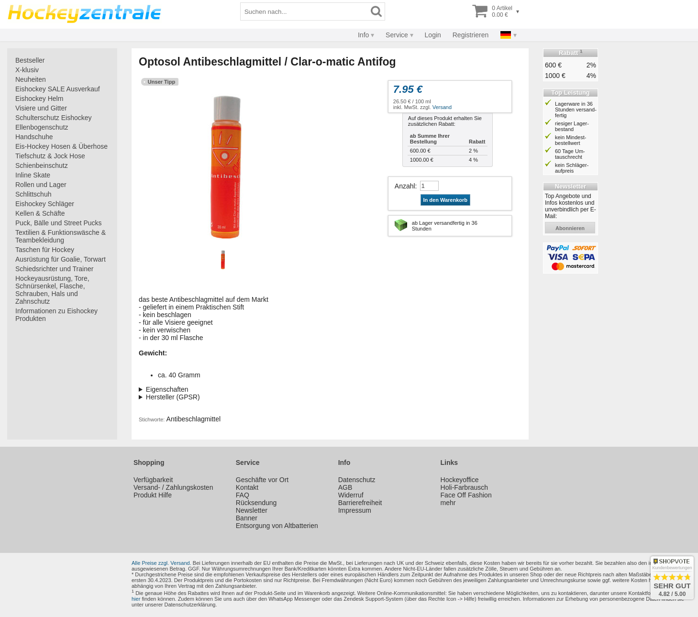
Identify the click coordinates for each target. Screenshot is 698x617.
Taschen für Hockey (44, 249)
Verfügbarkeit (153, 480)
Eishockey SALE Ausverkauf (57, 89)
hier (136, 599)
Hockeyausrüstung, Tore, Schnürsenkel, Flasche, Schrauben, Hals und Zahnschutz (52, 290)
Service (397, 35)
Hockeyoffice (460, 480)
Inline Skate (32, 175)
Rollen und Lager (40, 184)
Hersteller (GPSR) (173, 397)
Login (433, 35)
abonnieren (570, 228)
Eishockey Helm (39, 98)
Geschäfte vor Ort (262, 480)
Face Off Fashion (466, 495)
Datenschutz (357, 480)
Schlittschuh (33, 194)
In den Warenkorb (445, 200)
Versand (442, 107)
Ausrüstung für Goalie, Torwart (60, 259)
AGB (345, 487)
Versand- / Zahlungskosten (173, 487)
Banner (246, 518)
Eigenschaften (167, 389)
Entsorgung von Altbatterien (277, 525)
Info (363, 35)
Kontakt (247, 487)
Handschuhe (34, 137)
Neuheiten (30, 79)
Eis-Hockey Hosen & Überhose (61, 146)
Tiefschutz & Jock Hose (50, 156)
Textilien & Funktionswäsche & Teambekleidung (60, 236)
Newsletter (251, 510)
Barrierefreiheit (360, 503)
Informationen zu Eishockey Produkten (56, 314)
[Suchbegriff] (304, 11)
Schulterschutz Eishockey (53, 117)
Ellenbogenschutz (41, 127)
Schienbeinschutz (41, 165)
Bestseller (29, 60)
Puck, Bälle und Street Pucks (58, 223)
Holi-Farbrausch (464, 487)
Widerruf (351, 495)
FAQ (242, 495)
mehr (448, 503)
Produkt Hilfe (152, 495)
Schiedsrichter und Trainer (54, 269)
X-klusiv (27, 70)
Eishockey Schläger (44, 204)
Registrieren (470, 35)
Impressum (354, 510)
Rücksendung (256, 503)
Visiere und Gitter (41, 108)
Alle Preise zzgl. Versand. (161, 563)
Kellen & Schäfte (40, 213)
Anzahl (405, 186)
